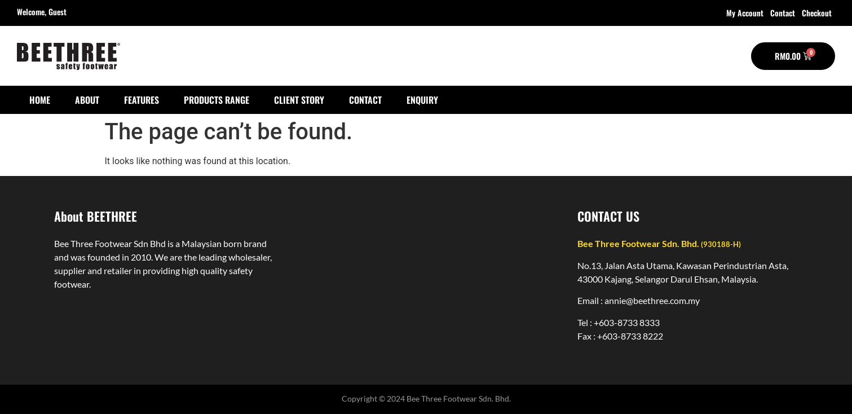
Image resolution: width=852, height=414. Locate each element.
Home (39, 100)
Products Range (216, 100)
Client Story (299, 100)
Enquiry (422, 100)
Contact (782, 13)
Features (141, 100)
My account (744, 13)
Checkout (817, 13)
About (87, 100)
